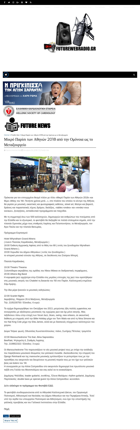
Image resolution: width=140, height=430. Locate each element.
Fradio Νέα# (15, 416)
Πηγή (6, 409)
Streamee (68, 7)
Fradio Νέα (15, 135)
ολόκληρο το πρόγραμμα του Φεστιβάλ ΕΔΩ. (32, 386)
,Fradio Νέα (44, 150)
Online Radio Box (83, 7)
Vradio (47, 7)
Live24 (57, 7)
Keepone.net (129, 7)
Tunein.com (114, 7)
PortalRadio (100, 7)
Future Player (35, 7)
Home (6, 135)
